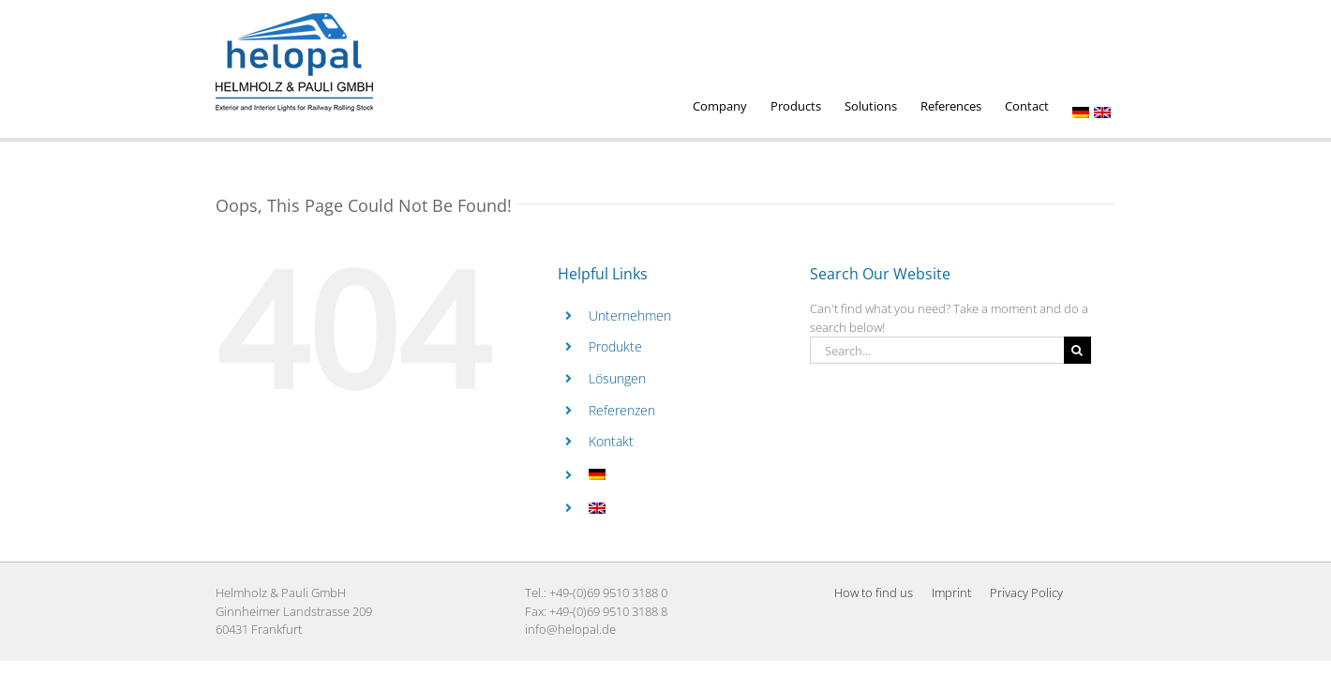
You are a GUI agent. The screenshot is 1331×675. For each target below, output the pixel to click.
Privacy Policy (1026, 592)
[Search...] (937, 350)
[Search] (1077, 350)
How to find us (873, 592)
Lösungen (617, 378)
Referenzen (622, 410)
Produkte (615, 346)
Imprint (951, 592)
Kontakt (611, 441)
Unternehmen (630, 315)
